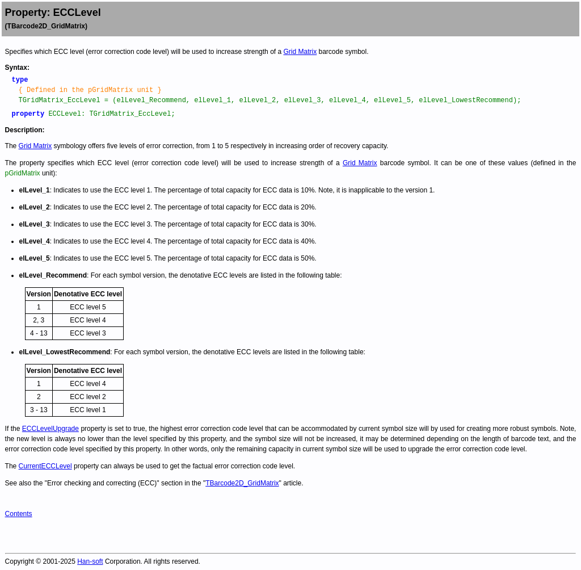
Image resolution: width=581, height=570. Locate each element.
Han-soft (90, 561)
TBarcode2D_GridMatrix (242, 483)
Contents (18, 514)
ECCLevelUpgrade (50, 429)
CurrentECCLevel (45, 466)
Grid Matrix (300, 52)
